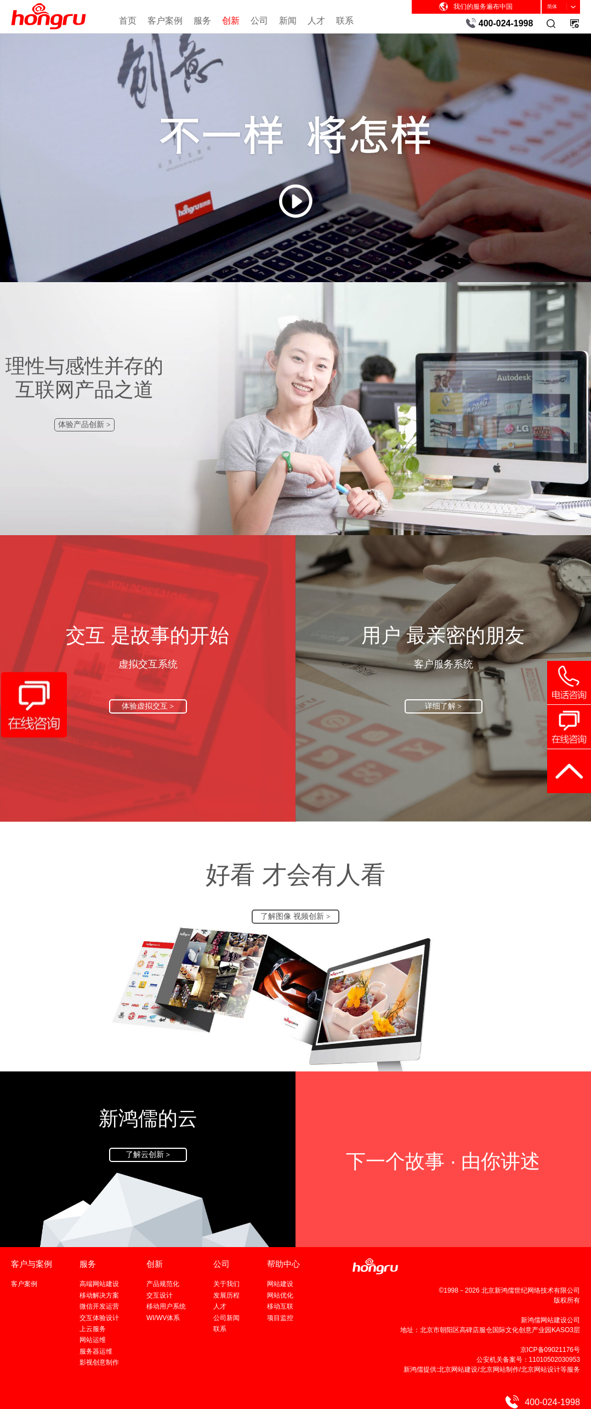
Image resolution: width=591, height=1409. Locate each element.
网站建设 (280, 1284)
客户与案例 (31, 1263)
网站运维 (92, 1340)
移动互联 (280, 1306)
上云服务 (92, 1329)
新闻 (288, 20)
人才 (316, 20)
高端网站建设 (99, 1284)
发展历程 (226, 1295)
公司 (259, 20)
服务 (202, 20)
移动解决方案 (99, 1295)
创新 (231, 20)
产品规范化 (162, 1284)
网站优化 (280, 1295)
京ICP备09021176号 (550, 1350)
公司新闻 (226, 1318)
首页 (128, 20)
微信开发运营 (99, 1306)
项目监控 (280, 1318)
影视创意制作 (99, 1362)
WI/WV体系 (163, 1318)
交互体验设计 (99, 1318)
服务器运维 (95, 1351)
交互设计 (159, 1295)
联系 (345, 20)
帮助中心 (283, 1263)
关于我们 (226, 1284)
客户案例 (165, 20)
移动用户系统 (166, 1306)
